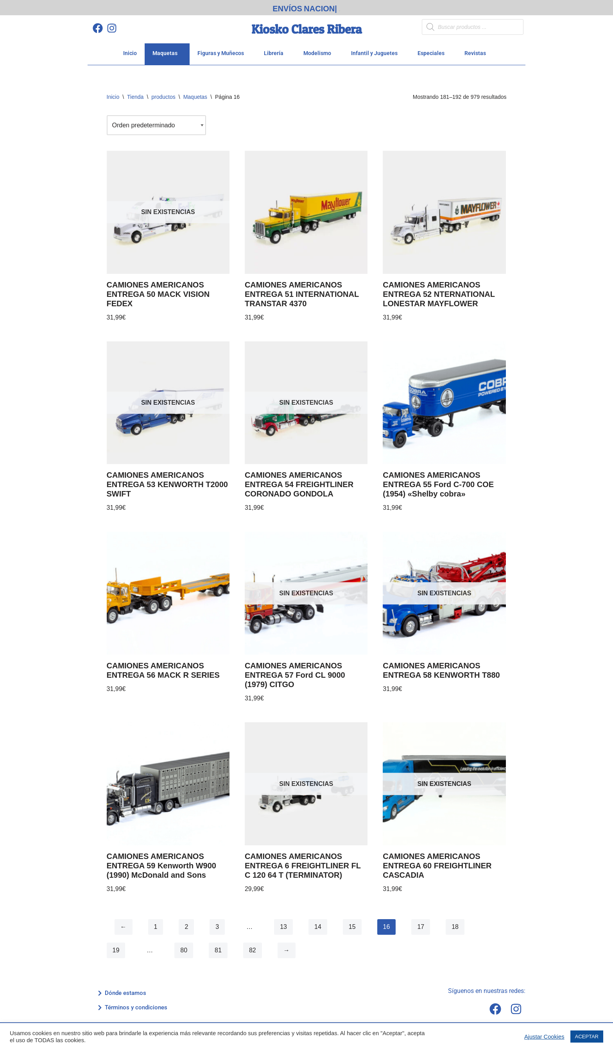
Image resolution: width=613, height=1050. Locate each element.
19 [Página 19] (116, 950)
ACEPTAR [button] (587, 1036)
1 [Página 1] (156, 926)
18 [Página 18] (455, 926)
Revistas (477, 53)
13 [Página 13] (283, 926)
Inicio (130, 53)
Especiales (433, 53)
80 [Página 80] (183, 950)
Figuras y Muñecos (222, 53)
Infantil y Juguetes (376, 53)
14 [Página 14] (317, 926)
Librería (276, 53)
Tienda (135, 97)
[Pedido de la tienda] (156, 125)
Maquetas (167, 53)
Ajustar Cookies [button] (544, 1037)
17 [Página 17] (420, 926)
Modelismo (319, 53)
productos (163, 97)
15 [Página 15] (352, 926)
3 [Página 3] (217, 926)
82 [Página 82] (252, 950)
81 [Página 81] (218, 950)
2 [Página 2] (186, 926)
